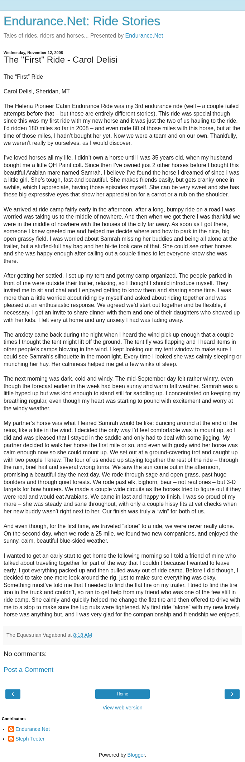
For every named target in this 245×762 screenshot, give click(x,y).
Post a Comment (28, 669)
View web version (122, 707)
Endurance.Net (144, 36)
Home (122, 694)
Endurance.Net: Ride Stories (82, 21)
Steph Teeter (29, 739)
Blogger (136, 755)
